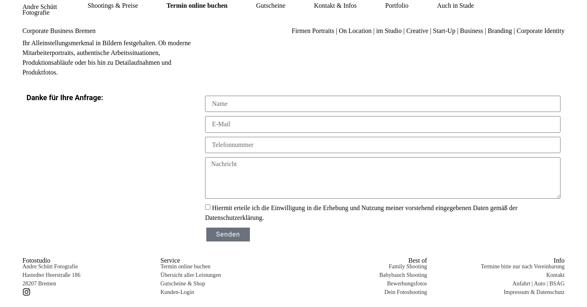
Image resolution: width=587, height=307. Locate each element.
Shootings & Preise (113, 5)
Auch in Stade (455, 5)
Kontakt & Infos (335, 5)
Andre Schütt (39, 6)
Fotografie (36, 12)
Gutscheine (270, 5)
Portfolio (396, 5)
